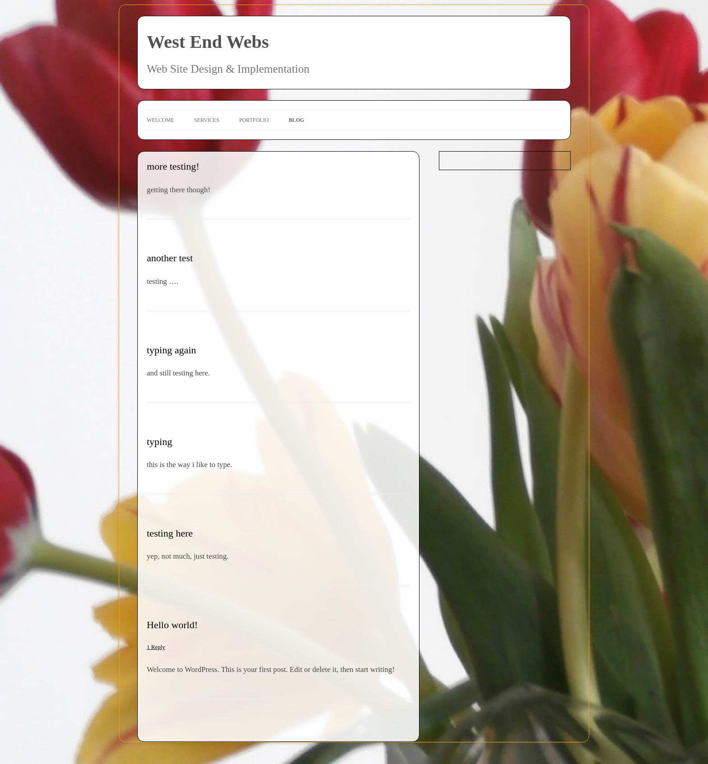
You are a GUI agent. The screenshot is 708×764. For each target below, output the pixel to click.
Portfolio (254, 120)
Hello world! (172, 624)
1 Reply (156, 647)
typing (159, 441)
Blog (296, 120)
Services (206, 120)
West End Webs (208, 42)
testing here (170, 533)
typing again (171, 350)
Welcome (160, 120)
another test (170, 258)
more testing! (173, 166)
